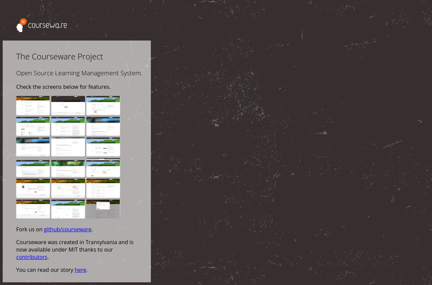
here (80, 270)
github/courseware (67, 229)
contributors (31, 257)
